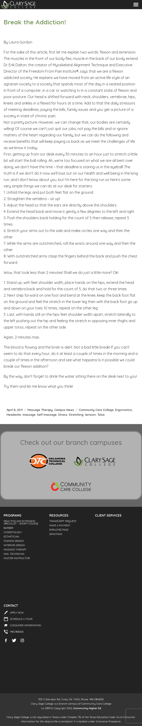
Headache (14, 414)
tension (90, 414)
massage (28, 414)
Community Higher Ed (87, 708)
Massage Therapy (40, 410)
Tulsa (101, 414)
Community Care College (96, 410)
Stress (62, 414)
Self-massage (47, 414)
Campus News (64, 410)
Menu (136, 4)
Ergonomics (123, 410)
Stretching (76, 414)
